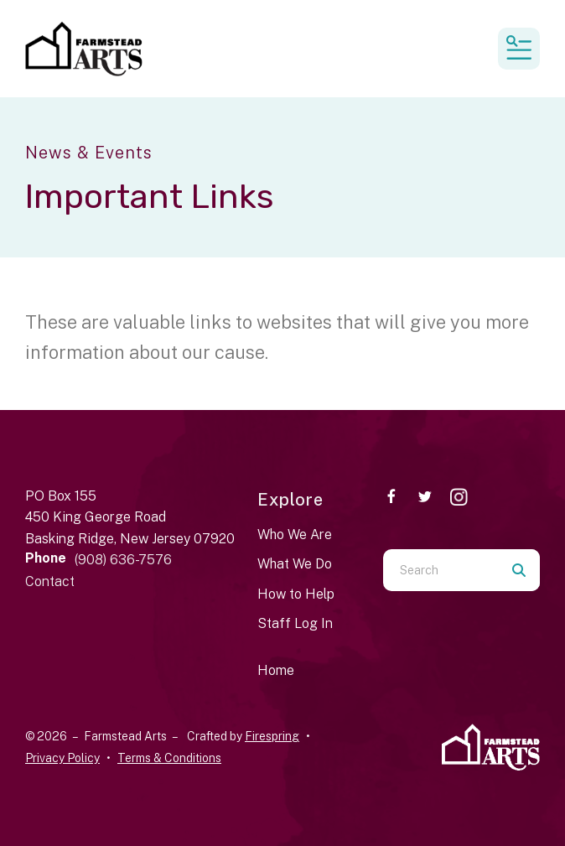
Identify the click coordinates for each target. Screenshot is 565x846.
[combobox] (440, 570)
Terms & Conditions (169, 758)
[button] (519, 49)
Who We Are (294, 534)
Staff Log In (295, 623)
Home (275, 670)
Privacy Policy (62, 758)
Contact (50, 581)
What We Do (294, 564)
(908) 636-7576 (123, 560)
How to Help (295, 594)
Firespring (272, 736)
